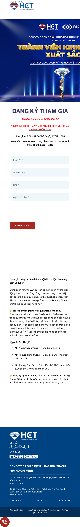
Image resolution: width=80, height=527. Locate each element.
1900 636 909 (16, 1)
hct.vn (40, 500)
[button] (49, 98)
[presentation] (30, 214)
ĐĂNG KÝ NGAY (22, 225)
